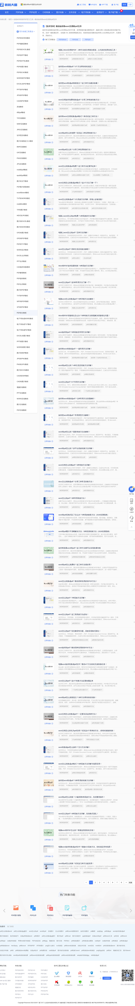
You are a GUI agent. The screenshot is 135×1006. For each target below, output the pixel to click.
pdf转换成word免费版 (22, 950)
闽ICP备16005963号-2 (98, 1002)
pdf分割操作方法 (89, 142)
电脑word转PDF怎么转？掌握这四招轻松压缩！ (76, 830)
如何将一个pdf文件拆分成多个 (100, 125)
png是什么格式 (50, 945)
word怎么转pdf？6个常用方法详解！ (72, 382)
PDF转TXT (18, 998)
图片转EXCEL (32, 991)
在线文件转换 (4, 950)
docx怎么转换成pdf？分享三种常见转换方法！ (76, 482)
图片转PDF (18, 977)
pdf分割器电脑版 (94, 839)
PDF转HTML (45, 994)
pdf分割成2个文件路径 (93, 75)
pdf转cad (68, 936)
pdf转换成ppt (124, 941)
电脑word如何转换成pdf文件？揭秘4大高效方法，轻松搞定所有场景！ (85, 847)
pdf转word (124, 936)
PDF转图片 (44, 970)
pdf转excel (22, 945)
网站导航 (114, 1002)
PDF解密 (31, 977)
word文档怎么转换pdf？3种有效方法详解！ (74, 465)
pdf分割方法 (76, 142)
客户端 (114, 4)
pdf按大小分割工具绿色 (95, 59)
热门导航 (81, 4)
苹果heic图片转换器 (24, 941)
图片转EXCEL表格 (5, 955)
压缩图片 (51, 931)
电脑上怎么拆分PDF (78, 225)
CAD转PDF (44, 977)
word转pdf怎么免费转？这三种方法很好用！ (75, 565)
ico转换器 (59, 945)
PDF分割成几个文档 (93, 739)
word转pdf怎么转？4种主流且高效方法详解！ (75, 365)
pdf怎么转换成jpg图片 (20, 931)
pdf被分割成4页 (89, 274)
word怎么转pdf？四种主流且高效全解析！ (74, 249)
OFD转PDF (31, 945)
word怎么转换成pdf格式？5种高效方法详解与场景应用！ (80, 764)
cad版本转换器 (11, 941)
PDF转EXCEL (32, 974)
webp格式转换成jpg (83, 955)
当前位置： (4, 19)
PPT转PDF (44, 987)
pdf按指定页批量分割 (78, 557)
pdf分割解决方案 (91, 324)
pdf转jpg (44, 941)
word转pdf (43, 931)
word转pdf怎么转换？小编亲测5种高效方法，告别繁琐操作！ (81, 797)
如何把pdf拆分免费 (93, 92)
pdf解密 (93, 931)
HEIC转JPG (31, 987)
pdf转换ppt (107, 931)
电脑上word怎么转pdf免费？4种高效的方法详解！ (77, 216)
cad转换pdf (52, 950)
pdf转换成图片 (75, 941)
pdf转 (12, 950)
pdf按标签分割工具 (78, 59)
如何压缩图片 (85, 931)
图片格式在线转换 (63, 950)
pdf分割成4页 (93, 225)
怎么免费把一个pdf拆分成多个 (102, 175)
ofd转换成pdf (95, 955)
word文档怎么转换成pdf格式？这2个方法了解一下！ (78, 183)
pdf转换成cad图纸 (87, 941)
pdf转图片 (37, 936)
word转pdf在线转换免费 (20, 955)
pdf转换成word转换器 (88, 950)
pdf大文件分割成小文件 (99, 208)
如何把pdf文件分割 (78, 92)
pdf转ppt (2, 941)
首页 (7, 12)
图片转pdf (60, 936)
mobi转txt (98, 945)
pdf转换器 (115, 941)
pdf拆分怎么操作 (91, 756)
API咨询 (93, 4)
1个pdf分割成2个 (77, 75)
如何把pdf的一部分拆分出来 (93, 789)
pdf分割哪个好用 (91, 573)
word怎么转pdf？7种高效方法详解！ (72, 598)
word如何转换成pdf (119, 931)
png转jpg (100, 931)
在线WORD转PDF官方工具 (23, 19)
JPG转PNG (31, 984)
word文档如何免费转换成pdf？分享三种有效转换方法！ (79, 100)
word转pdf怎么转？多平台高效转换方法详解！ (76, 448)
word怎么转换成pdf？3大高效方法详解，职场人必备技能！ (81, 199)
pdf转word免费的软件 (72, 931)
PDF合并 (88, 39)
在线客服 (107, 978)
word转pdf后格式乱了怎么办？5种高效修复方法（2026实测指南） (83, 515)
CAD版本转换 (19, 980)
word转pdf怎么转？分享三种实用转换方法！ (75, 149)
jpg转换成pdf (86, 936)
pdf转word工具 (107, 936)
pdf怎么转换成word (6, 931)
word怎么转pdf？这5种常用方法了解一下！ (74, 282)
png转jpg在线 (100, 950)
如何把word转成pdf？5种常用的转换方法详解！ (76, 780)
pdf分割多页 (93, 457)
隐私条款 (3, 977)
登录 (124, 4)
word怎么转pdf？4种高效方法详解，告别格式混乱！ (78, 814)
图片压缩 (59, 941)
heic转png (14, 945)
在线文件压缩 (82, 945)
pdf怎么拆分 (76, 258)
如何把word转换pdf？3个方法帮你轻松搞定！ (75, 66)
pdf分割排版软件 (77, 324)
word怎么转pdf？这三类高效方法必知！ (73, 614)
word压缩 (91, 945)
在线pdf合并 (34, 950)
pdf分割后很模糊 (77, 573)
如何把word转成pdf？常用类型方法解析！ (74, 415)
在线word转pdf (96, 936)
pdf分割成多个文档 (99, 108)
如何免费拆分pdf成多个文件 (80, 108)
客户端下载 (3, 984)
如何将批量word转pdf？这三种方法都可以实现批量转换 (79, 548)
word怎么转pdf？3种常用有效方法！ (72, 498)
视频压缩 (52, 941)
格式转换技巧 (14, 936)
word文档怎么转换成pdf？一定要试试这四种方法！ (77, 714)
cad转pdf (97, 941)
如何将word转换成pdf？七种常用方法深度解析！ (77, 398)
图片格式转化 (121, 945)
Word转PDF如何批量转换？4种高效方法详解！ (76, 266)
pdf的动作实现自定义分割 (97, 557)
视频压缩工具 (117, 950)
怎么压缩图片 (59, 931)
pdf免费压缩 (43, 950)
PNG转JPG (44, 991)
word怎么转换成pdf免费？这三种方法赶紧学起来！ (77, 166)
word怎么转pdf (33, 931)
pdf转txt (109, 950)
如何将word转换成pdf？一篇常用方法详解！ (75, 349)
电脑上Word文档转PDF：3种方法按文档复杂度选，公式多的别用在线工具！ (87, 50)
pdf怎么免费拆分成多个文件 (80, 175)
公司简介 (3, 970)
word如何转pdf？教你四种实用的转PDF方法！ (76, 648)
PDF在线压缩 (36, 941)
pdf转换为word (75, 950)
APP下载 (103, 4)
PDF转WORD (19, 970)
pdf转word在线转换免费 (37, 955)
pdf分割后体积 (76, 524)
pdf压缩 (116, 936)
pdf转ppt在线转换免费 (53, 955)
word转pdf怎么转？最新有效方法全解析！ (74, 432)
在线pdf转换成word (26, 936)
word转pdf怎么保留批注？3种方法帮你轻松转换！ (77, 697)
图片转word (126, 950)
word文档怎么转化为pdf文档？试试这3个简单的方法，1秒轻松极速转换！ (86, 731)
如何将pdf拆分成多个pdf (79, 125)
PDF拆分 (66, 941)
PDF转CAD (31, 970)
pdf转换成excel (4, 945)
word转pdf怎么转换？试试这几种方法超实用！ (76, 863)
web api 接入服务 (5, 980)
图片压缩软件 (76, 936)
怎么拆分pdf (87, 258)
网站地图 (108, 1002)
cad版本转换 (106, 941)
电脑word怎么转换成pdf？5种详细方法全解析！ (76, 299)
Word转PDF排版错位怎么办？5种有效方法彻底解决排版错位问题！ (84, 315)
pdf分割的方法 (76, 789)
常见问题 (3, 974)
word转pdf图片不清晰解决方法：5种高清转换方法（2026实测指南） (84, 531)
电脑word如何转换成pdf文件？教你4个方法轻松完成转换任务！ (82, 664)
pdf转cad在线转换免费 (68, 955)
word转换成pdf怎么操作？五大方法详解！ (74, 747)
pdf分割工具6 (76, 391)
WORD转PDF (64, 59)
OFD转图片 (40, 945)
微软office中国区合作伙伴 (31, 4)
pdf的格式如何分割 (98, 640)
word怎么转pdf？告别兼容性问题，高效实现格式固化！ (79, 631)
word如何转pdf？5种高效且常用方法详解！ (74, 332)
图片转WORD (19, 991)
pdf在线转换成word (109, 945)
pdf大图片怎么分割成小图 (80, 208)
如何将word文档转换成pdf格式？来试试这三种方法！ (78, 116)
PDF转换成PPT (20, 974)
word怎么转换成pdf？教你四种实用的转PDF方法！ (77, 581)
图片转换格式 (4, 936)
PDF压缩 (75, 39)
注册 (130, 4)
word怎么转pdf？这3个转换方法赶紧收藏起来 (75, 681)
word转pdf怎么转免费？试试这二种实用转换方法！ (77, 133)
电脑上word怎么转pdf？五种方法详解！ (73, 232)
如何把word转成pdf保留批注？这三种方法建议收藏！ (78, 83)
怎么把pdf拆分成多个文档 (80, 723)
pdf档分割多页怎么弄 (78, 457)
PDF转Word (62, 39)
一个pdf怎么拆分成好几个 (92, 391)
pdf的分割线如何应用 (78, 773)
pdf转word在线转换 (70, 945)
